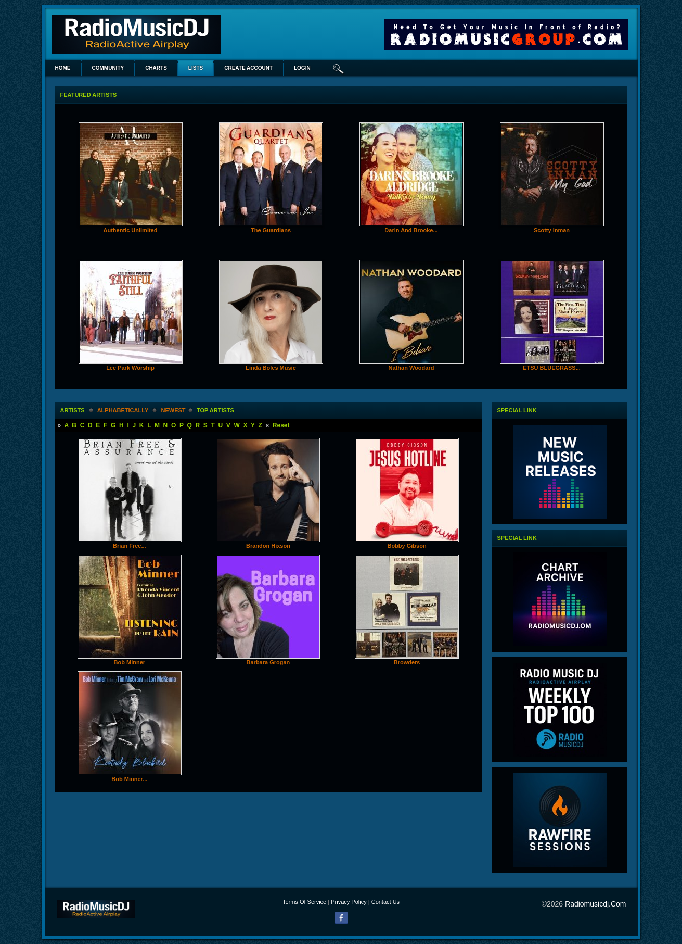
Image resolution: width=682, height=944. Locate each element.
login (302, 68)
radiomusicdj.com (595, 904)
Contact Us (385, 902)
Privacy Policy (348, 902)
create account (248, 68)
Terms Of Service (304, 902)
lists (195, 68)
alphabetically (122, 410)
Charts (156, 68)
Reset (281, 425)
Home (63, 68)
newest (173, 410)
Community (108, 68)
